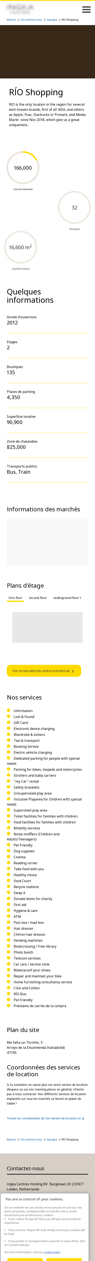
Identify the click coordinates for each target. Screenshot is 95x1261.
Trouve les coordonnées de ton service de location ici (46, 1118)
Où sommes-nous (31, 19)
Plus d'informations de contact (31, 1197)
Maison (11, 19)
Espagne (52, 19)
